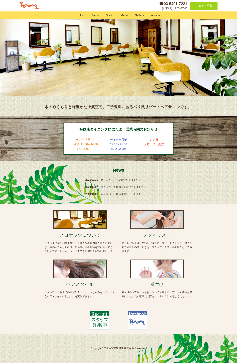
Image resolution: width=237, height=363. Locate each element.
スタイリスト (157, 235)
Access (155, 15)
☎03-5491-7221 (173, 4)
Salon (94, 15)
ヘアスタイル (80, 284)
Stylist (109, 15)
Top (81, 15)
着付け (157, 284)
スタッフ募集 (204, 5)
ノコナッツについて (80, 235)
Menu (123, 15)
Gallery (138, 15)
